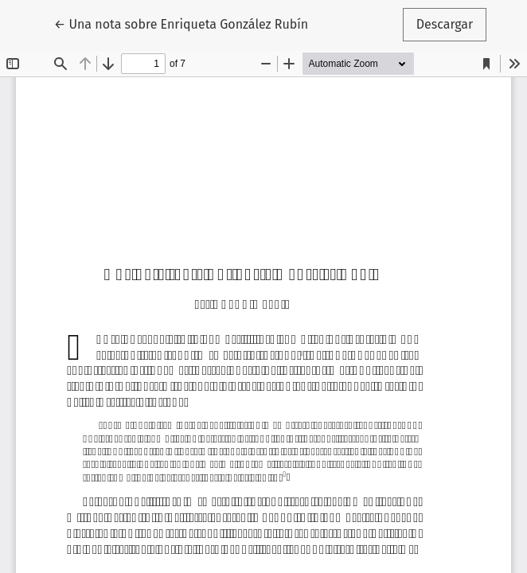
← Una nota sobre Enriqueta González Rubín (181, 23)
